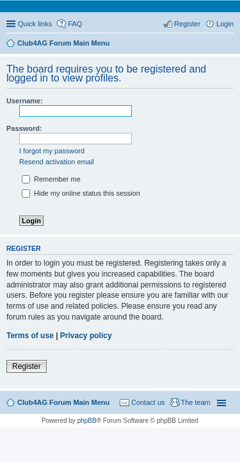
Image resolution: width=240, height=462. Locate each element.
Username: (24, 101)
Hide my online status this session (81, 193)
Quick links (35, 24)
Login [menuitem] (225, 24)
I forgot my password (51, 151)
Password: (24, 128)
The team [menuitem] (196, 402)
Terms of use (30, 335)
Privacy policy (86, 335)
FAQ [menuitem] (75, 24)
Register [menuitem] (187, 24)
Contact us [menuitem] (148, 402)
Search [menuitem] (228, 44)
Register (26, 366)
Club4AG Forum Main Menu (63, 402)
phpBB (87, 420)
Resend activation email (56, 162)
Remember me (51, 179)
